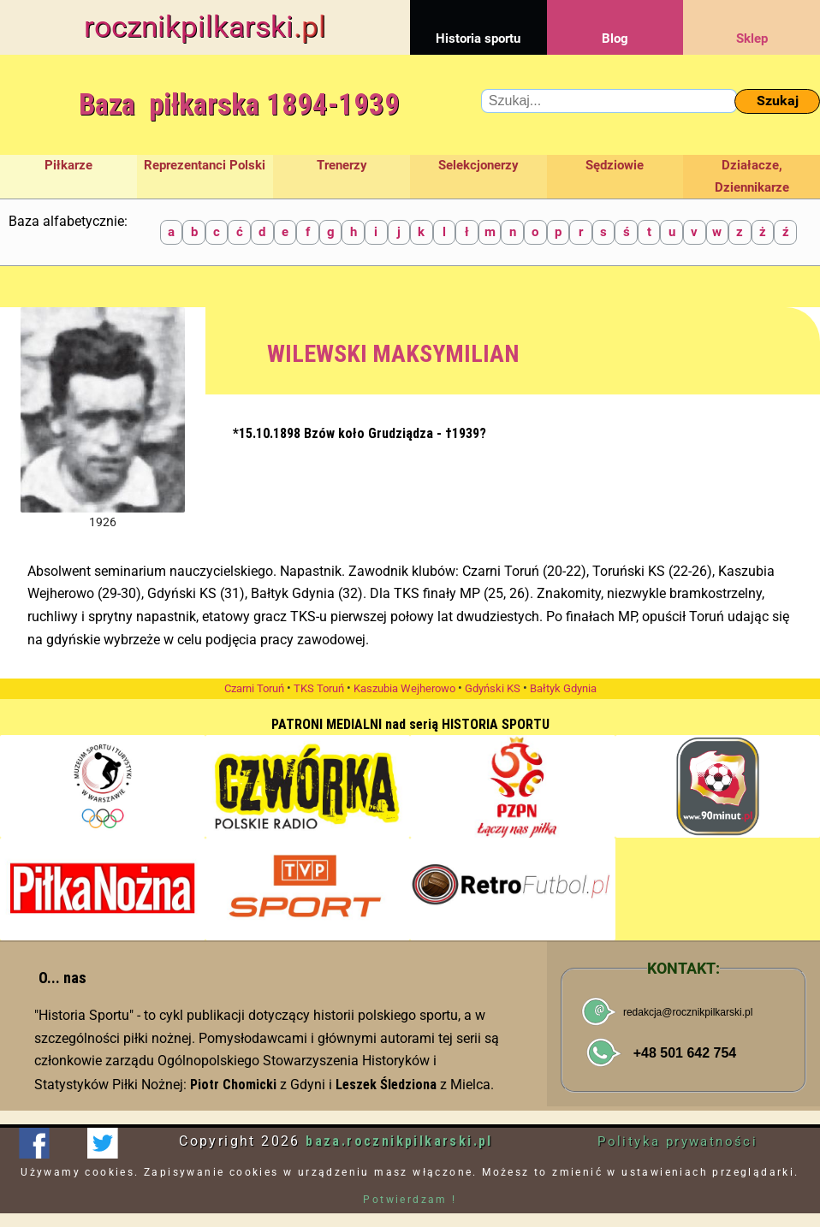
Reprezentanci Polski (204, 165)
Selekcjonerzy (478, 165)
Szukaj (778, 100)
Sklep (751, 23)
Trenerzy (342, 165)
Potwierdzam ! (409, 1200)
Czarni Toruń (254, 688)
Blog (615, 23)
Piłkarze (68, 165)
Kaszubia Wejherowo (404, 688)
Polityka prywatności (677, 1141)
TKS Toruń (319, 688)
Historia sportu (478, 23)
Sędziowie (614, 165)
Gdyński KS (492, 688)
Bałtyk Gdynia (563, 688)
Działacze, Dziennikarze (752, 176)
